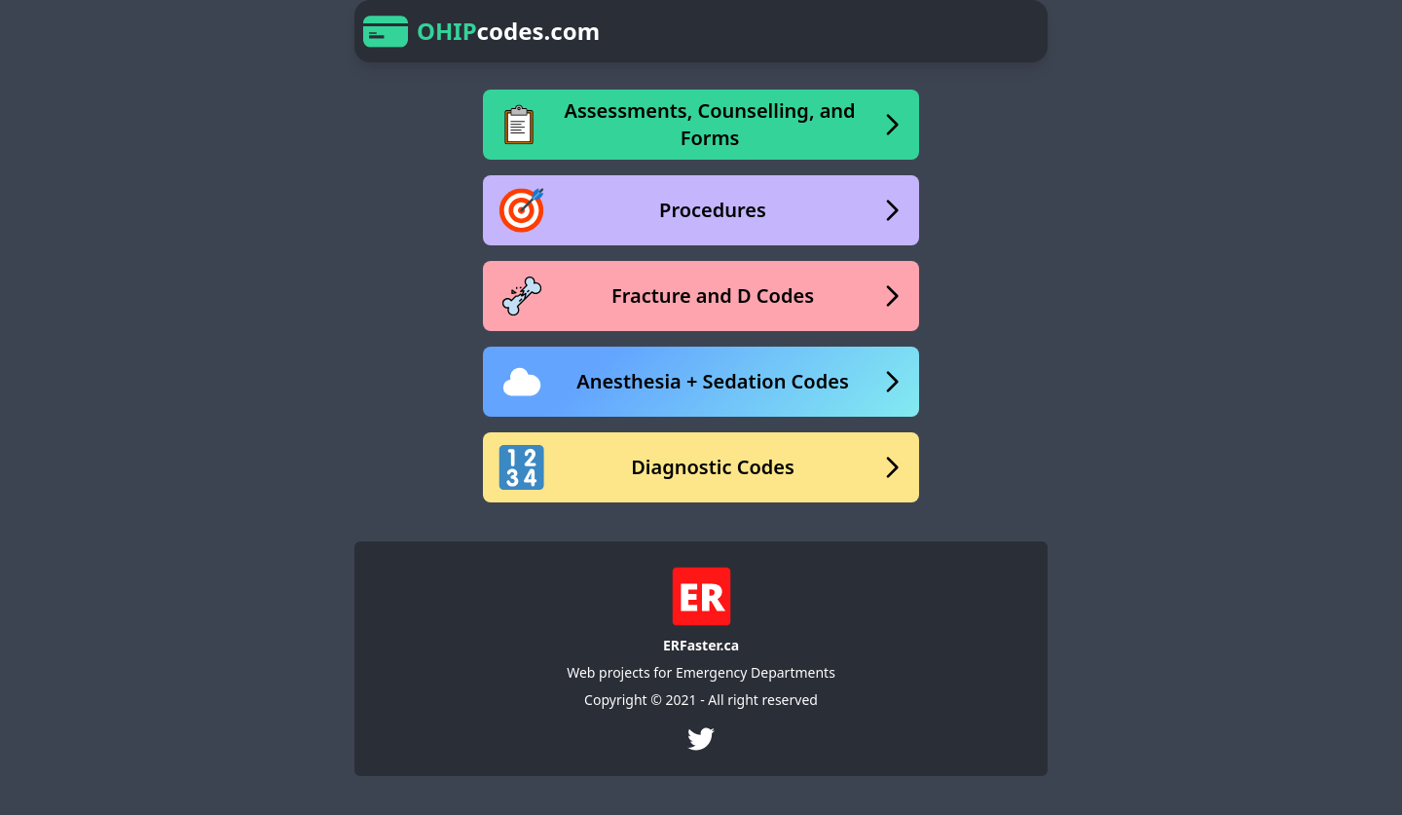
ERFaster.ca (701, 645)
